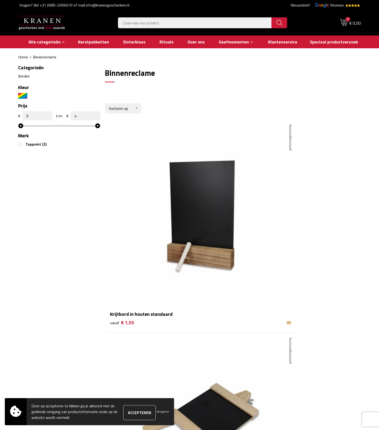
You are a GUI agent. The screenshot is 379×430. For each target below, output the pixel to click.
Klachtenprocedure (296, 311)
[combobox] (195, 22)
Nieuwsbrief (300, 5)
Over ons (117, 296)
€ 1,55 (122, 214)
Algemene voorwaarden (300, 296)
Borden (24, 76)
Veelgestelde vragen (126, 311)
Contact (202, 296)
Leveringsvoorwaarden (299, 318)
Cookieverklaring (294, 304)
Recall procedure (294, 333)
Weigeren (163, 411)
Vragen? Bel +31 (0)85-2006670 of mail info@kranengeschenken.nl (74, 5)
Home (23, 57)
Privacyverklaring (294, 326)
